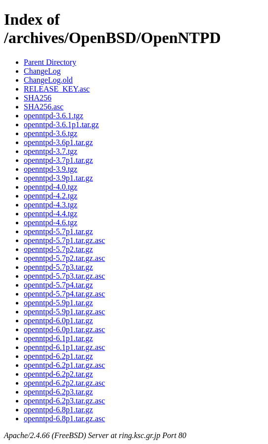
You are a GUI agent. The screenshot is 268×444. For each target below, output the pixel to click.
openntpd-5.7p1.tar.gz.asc (64, 240)
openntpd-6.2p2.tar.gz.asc (64, 383)
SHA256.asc (43, 106)
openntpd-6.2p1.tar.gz (58, 356)
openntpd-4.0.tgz (50, 187)
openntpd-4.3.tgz (50, 204)
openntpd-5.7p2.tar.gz (58, 249)
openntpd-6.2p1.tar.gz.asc (64, 365)
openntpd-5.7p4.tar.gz (58, 285)
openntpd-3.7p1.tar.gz (58, 160)
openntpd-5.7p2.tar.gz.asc (64, 258)
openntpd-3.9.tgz (50, 169)
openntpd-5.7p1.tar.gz (58, 231)
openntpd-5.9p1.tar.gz (58, 302)
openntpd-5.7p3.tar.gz (58, 267)
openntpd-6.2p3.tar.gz (58, 392)
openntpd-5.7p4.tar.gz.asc (64, 294)
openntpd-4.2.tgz (50, 196)
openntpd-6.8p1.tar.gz (58, 409)
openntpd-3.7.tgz (50, 151)
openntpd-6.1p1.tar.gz (58, 338)
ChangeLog (42, 71)
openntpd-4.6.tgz (50, 222)
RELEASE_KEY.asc (56, 89)
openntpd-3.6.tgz (50, 133)
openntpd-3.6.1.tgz (53, 115)
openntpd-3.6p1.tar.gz (58, 142)
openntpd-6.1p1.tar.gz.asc (64, 347)
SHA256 (37, 98)
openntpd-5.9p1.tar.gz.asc (64, 311)
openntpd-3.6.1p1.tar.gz (61, 124)
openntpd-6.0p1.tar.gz (58, 320)
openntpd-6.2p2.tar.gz (58, 374)
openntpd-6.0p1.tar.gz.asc (64, 329)
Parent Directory (50, 62)
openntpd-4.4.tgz (50, 213)
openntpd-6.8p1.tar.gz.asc (64, 418)
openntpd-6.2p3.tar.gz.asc (64, 400)
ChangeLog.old (48, 80)
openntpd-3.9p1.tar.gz (58, 178)
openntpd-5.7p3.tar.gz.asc (64, 276)
